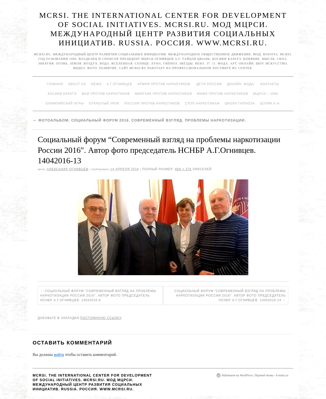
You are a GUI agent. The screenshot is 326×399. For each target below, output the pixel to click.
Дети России (209, 84)
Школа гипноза (240, 103)
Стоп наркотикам (202, 103)
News (96, 84)
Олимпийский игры (64, 103)
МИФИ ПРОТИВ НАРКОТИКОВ (222, 94)
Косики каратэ (62, 94)
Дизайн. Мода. (241, 84)
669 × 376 (183, 169)
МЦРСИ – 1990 (265, 94)
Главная (55, 84)
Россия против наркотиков (152, 103)
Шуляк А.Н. (270, 103)
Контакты (269, 84)
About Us (77, 84)
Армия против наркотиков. (164, 84)
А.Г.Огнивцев (119, 84)
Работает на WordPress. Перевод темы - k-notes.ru (255, 375)
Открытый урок (104, 103)
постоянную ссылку (100, 318)
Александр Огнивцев (67, 169)
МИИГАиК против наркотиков (163, 94)
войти (59, 354)
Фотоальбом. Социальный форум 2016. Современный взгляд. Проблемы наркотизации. (139, 120)
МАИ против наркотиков (106, 94)
